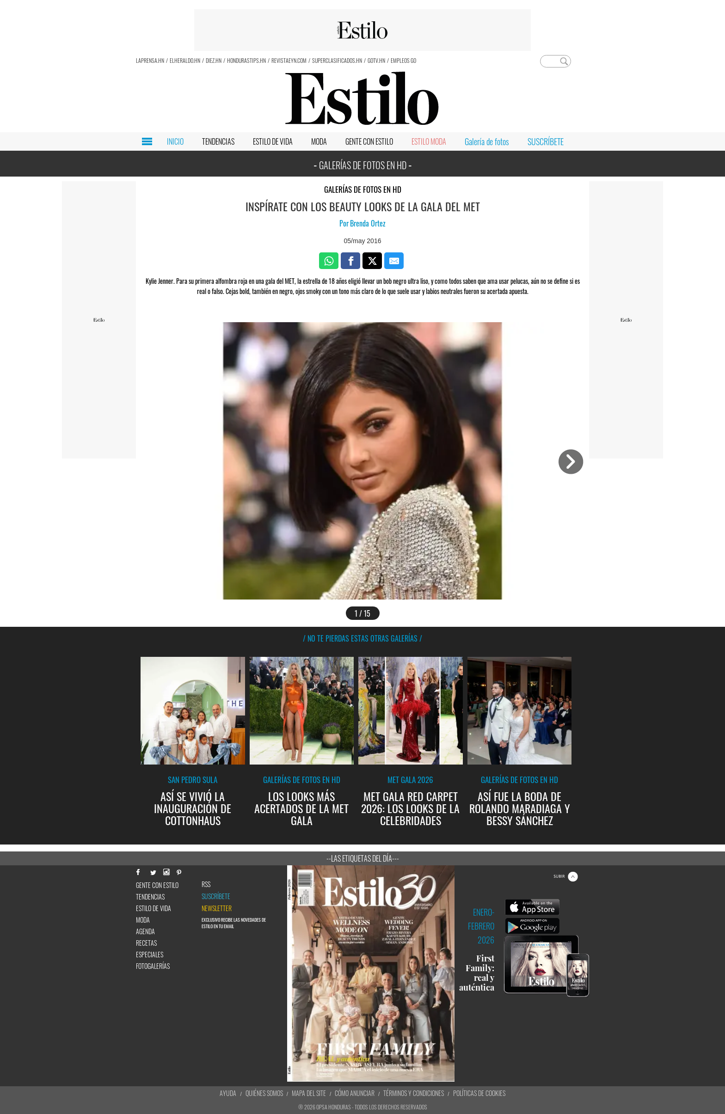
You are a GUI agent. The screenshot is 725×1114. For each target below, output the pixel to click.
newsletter (217, 908)
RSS (206, 884)
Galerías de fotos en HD (362, 189)
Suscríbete (216, 896)
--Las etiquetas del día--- (362, 858)
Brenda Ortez (368, 223)
